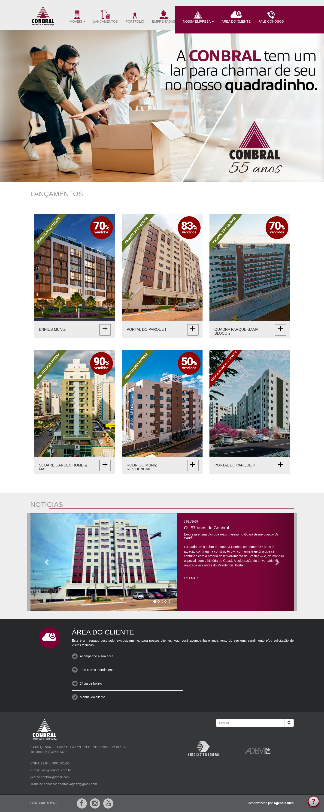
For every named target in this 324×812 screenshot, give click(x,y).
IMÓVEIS (77, 16)
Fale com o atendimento (97, 670)
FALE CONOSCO (271, 16)
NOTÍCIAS (46, 504)
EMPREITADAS (163, 16)
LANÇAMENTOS (105, 16)
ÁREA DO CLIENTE (236, 16)
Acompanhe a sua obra (96, 656)
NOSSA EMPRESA (198, 16)
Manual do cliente (92, 697)
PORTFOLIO (135, 16)
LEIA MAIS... (192, 578)
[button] (20, 96)
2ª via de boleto (91, 683)
